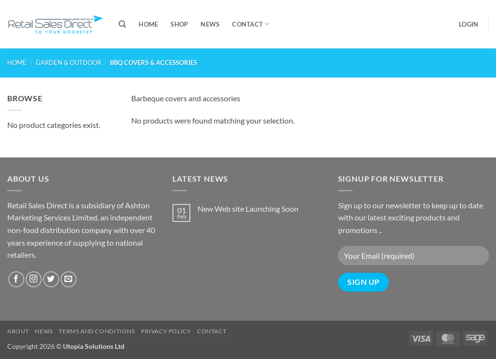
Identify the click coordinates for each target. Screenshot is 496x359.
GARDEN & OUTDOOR (68, 62)
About (18, 331)
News (210, 24)
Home (148, 24)
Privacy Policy (166, 331)
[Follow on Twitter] (51, 279)
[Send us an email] (69, 279)
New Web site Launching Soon (248, 208)
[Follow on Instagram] (34, 279)
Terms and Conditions (97, 331)
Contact (250, 24)
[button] (468, 24)
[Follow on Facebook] (16, 279)
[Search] (122, 24)
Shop (179, 24)
